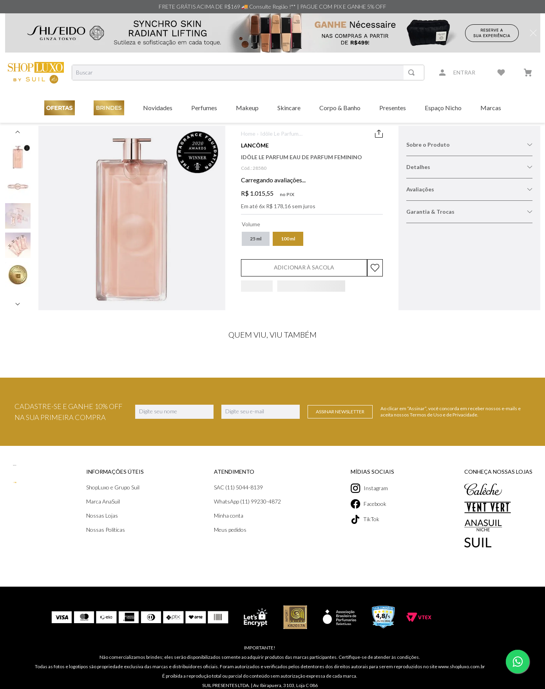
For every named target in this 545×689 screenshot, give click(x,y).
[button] (256, 239)
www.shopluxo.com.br (461, 666)
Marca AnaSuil (103, 501)
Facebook (368, 504)
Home (248, 133)
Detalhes (469, 167)
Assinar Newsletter (340, 411)
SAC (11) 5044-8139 (238, 487)
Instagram (369, 488)
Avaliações (469, 189)
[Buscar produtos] (413, 72)
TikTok (365, 519)
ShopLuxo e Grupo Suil (112, 487)
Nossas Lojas (102, 515)
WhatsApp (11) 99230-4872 (247, 501)
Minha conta (228, 515)
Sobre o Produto (469, 144)
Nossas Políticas (105, 529)
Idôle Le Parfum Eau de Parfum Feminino (279, 134)
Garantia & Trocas (469, 211)
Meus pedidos (230, 529)
